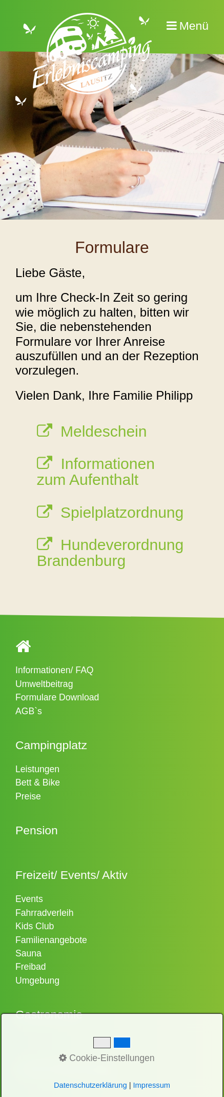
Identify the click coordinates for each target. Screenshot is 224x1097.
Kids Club (34, 926)
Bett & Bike (37, 782)
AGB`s (28, 711)
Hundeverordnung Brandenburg (110, 552)
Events (29, 899)
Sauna (28, 953)
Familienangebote (51, 940)
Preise (28, 796)
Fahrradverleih (44, 913)
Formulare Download (57, 697)
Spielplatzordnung (122, 512)
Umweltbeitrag (44, 684)
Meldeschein (103, 431)
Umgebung (37, 980)
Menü (194, 25)
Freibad (30, 967)
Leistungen (37, 769)
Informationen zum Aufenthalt (96, 471)
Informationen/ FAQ (54, 670)
